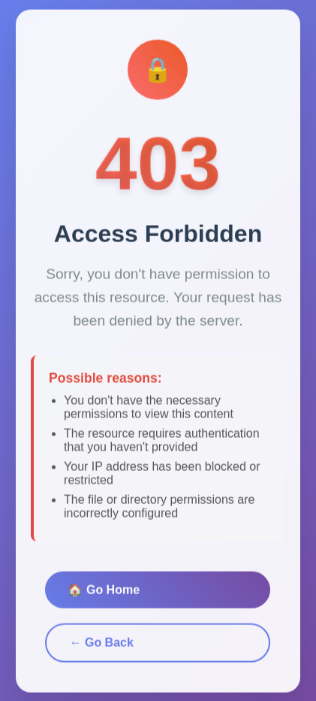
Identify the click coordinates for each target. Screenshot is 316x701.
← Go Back (101, 645)
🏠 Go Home (104, 592)
